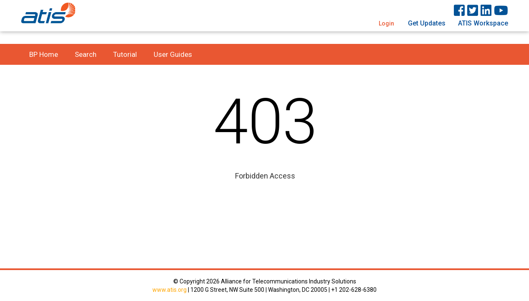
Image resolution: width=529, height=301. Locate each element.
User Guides (173, 54)
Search (85, 54)
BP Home (43, 54)
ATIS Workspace (483, 23)
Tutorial (125, 54)
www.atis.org (169, 289)
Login (386, 23)
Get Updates (426, 23)
